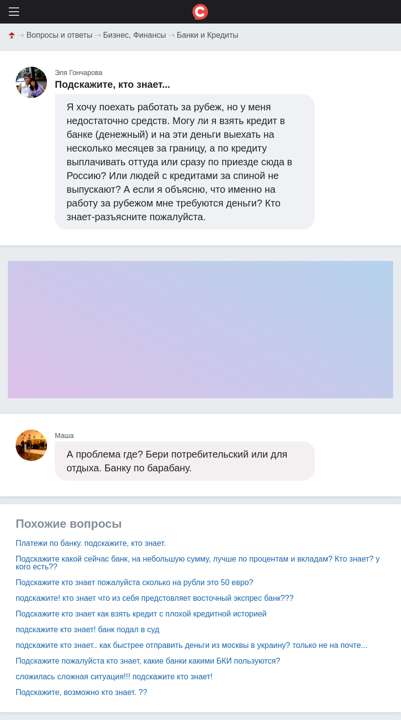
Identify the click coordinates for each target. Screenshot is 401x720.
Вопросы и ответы (59, 35)
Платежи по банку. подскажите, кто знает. (91, 543)
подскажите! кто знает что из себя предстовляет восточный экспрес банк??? (155, 598)
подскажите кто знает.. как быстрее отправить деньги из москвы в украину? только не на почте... (191, 645)
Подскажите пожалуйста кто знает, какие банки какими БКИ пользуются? (148, 661)
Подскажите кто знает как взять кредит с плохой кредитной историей (141, 614)
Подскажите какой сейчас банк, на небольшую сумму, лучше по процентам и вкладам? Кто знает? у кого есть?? (197, 563)
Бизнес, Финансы (134, 35)
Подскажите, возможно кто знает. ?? (81, 692)
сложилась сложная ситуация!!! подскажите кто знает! (114, 676)
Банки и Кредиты (207, 35)
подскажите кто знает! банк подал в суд (87, 629)
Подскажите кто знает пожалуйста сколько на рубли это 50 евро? (134, 582)
